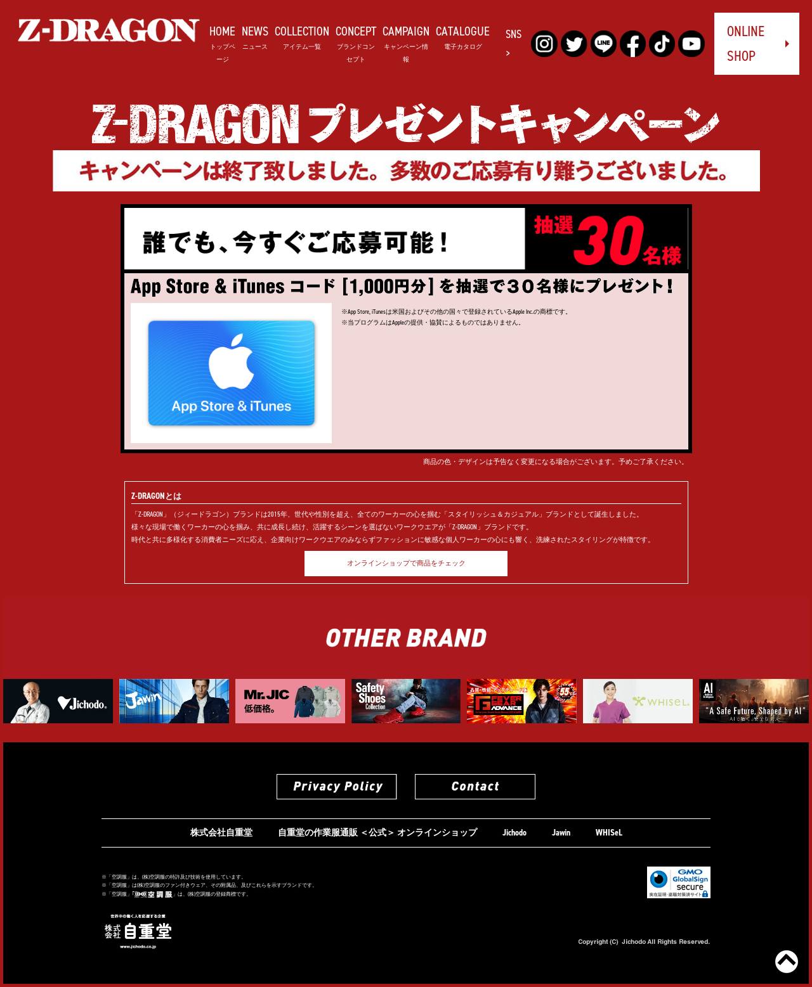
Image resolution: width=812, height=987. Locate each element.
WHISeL (609, 833)
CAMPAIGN (406, 43)
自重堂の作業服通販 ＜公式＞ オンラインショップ (377, 833)
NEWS (255, 36)
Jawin (561, 833)
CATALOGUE (463, 36)
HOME (222, 43)
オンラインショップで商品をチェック (406, 563)
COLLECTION (302, 36)
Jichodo (514, 833)
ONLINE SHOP (745, 43)
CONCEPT (356, 43)
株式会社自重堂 (221, 833)
